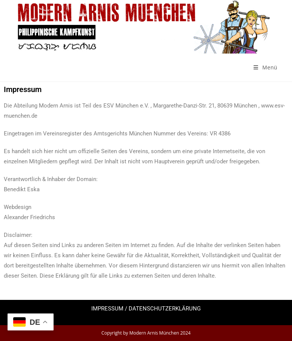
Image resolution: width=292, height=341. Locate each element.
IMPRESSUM (107, 308)
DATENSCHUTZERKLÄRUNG (165, 308)
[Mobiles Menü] (265, 67)
